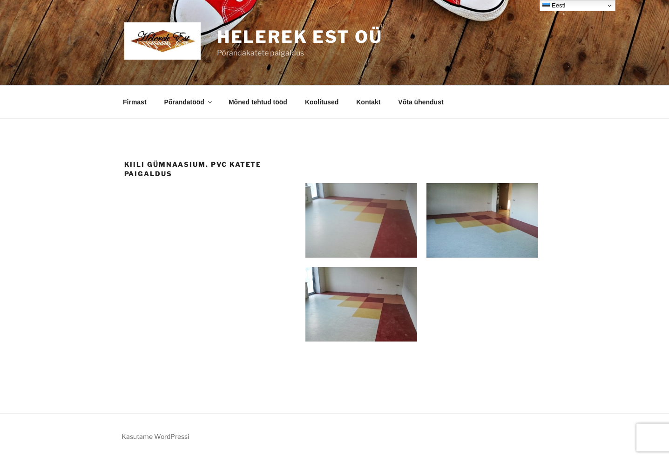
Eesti (553, 5)
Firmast (135, 102)
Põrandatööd (188, 102)
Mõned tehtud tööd (258, 102)
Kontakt (368, 102)
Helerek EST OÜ (300, 37)
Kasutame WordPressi (155, 436)
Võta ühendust (420, 102)
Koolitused (321, 102)
